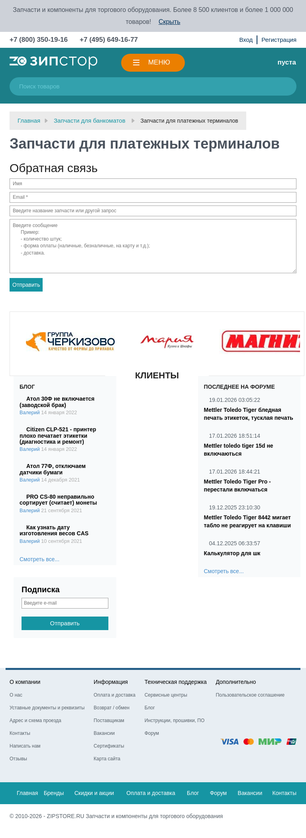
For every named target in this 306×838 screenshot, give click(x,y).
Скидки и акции (94, 793)
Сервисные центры (166, 695)
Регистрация (278, 39)
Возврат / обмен (111, 708)
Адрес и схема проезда (35, 720)
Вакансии (104, 733)
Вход (246, 39)
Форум (152, 733)
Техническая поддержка (176, 682)
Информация (111, 682)
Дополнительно (236, 682)
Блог (150, 708)
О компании (25, 682)
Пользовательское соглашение (250, 695)
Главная (27, 793)
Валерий (30, 412)
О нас (16, 695)
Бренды (54, 793)
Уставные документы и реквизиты (47, 708)
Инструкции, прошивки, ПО (175, 720)
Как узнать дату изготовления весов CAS (54, 530)
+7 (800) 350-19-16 (39, 39)
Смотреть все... (39, 559)
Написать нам (25, 746)
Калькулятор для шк (232, 553)
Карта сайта (107, 759)
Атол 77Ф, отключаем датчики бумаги (53, 469)
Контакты (20, 733)
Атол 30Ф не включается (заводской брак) (57, 402)
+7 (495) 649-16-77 (109, 39)
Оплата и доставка (114, 695)
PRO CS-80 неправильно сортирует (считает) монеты (58, 499)
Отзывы (18, 759)
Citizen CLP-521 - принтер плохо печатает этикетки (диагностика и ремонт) (58, 435)
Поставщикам (109, 720)
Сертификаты (109, 746)
